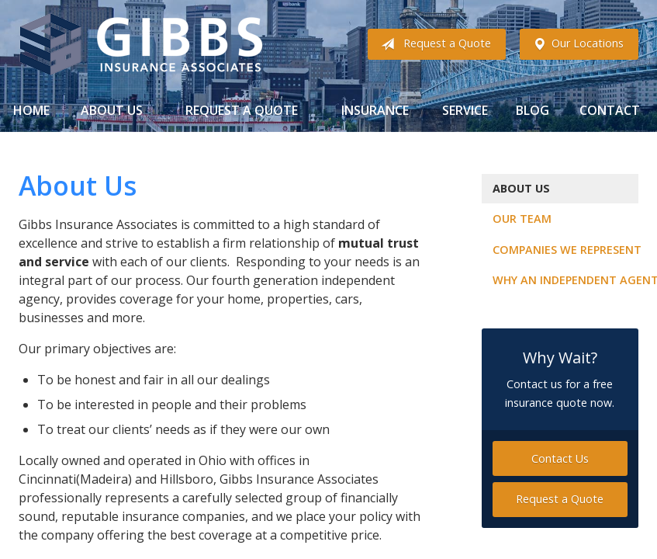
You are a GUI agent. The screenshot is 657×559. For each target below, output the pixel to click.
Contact (609, 110)
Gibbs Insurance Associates (141, 44)
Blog (532, 110)
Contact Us (560, 458)
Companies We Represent (565, 249)
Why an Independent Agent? (565, 280)
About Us (112, 110)
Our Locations (575, 44)
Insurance (375, 110)
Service (465, 110)
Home (31, 110)
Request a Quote (433, 44)
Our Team (522, 218)
